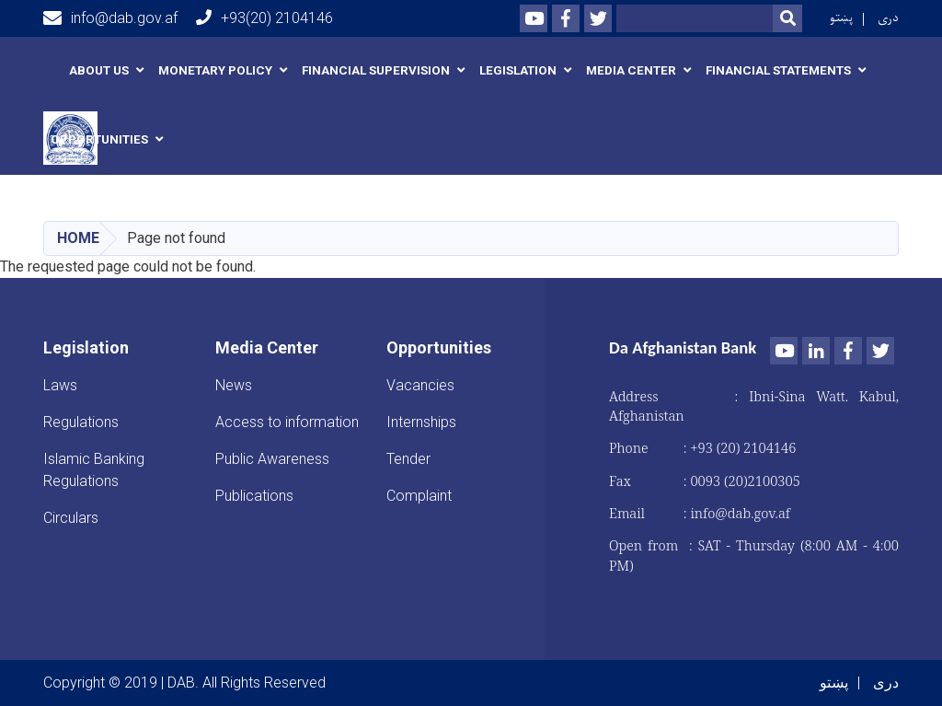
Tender (408, 459)
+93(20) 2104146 (264, 18)
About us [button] (99, 70)
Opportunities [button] (99, 139)
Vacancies (420, 385)
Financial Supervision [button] (376, 70)
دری (888, 17)
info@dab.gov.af (110, 18)
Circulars (70, 518)
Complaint (419, 495)
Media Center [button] (631, 70)
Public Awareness (272, 459)
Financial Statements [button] (778, 70)
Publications (254, 495)
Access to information (287, 422)
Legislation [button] (518, 70)
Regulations (81, 422)
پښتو (841, 17)
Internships (421, 422)
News (233, 385)
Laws (60, 385)
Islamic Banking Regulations (93, 470)
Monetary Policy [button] (215, 70)
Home (78, 238)
